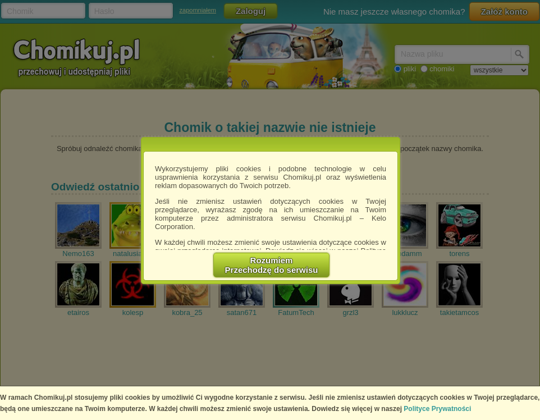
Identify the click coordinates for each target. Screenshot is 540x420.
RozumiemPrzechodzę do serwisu (271, 265)
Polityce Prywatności (437, 409)
